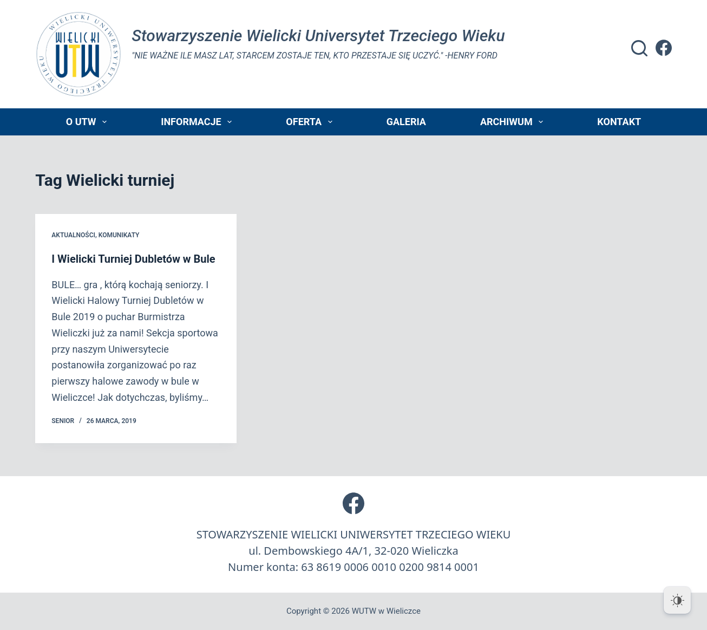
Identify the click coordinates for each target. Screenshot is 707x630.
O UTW (88, 121)
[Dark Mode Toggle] (677, 600)
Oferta (311, 121)
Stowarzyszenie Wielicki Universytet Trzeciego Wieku (318, 35)
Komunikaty (119, 235)
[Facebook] (664, 48)
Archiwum (513, 121)
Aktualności (73, 235)
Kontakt (619, 121)
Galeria (406, 121)
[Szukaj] (639, 48)
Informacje (198, 121)
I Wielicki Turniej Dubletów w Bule (133, 258)
